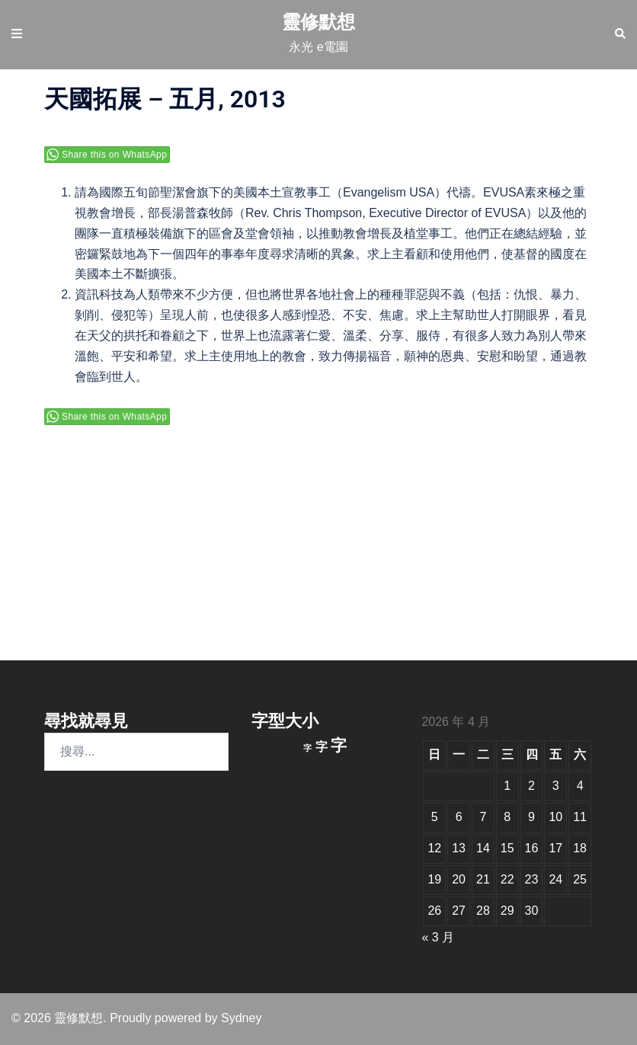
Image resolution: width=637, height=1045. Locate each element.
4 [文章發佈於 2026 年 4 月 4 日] (580, 785)
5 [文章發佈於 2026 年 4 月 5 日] (434, 816)
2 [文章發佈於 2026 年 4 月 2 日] (531, 785)
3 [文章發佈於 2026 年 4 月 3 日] (555, 785)
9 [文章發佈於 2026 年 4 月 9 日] (531, 816)
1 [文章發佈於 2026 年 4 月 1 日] (507, 785)
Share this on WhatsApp (114, 154)
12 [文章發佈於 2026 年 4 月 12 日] (434, 848)
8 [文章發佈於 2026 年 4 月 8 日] (507, 816)
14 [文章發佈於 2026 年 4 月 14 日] (483, 848)
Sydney (241, 1017)
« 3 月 (437, 937)
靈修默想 (318, 21)
